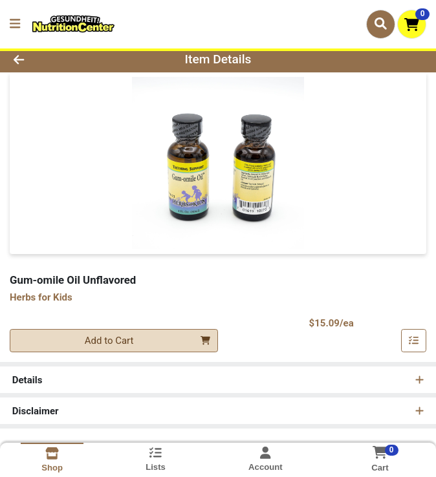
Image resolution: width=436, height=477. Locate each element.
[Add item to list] (414, 340)
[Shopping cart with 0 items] (411, 24)
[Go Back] (62, 60)
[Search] (381, 24)
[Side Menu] (15, 24)
